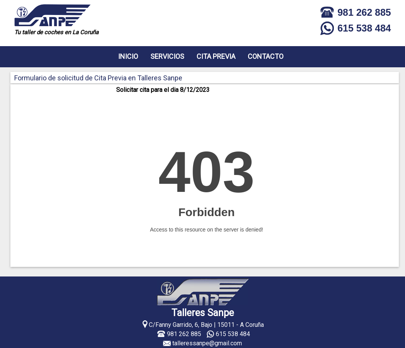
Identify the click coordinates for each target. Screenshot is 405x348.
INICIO (128, 56)
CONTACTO (265, 56)
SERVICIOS (167, 56)
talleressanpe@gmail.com (207, 343)
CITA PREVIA (216, 56)
